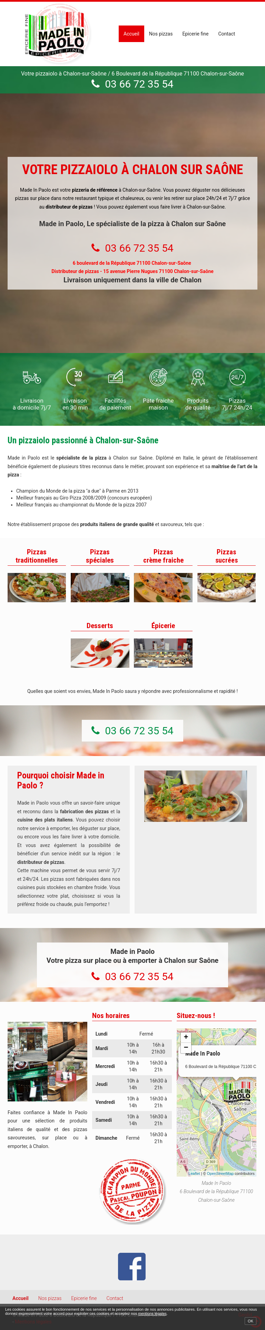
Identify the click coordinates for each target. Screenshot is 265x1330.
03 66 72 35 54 (139, 84)
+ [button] (186, 1037)
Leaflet (194, 1173)
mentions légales (152, 1313)
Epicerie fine (195, 34)
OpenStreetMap (220, 1173)
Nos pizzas (161, 34)
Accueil (131, 34)
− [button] (186, 1048)
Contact (226, 34)
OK (250, 1321)
